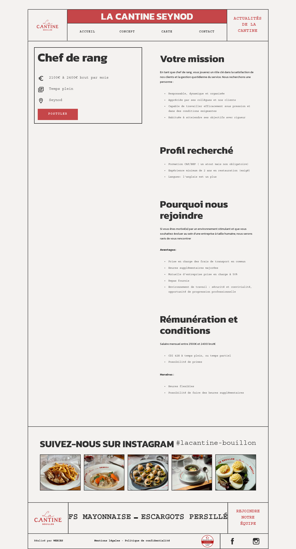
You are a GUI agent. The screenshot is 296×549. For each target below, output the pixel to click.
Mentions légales (107, 541)
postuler (57, 114)
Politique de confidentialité (147, 541)
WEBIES (58, 541)
